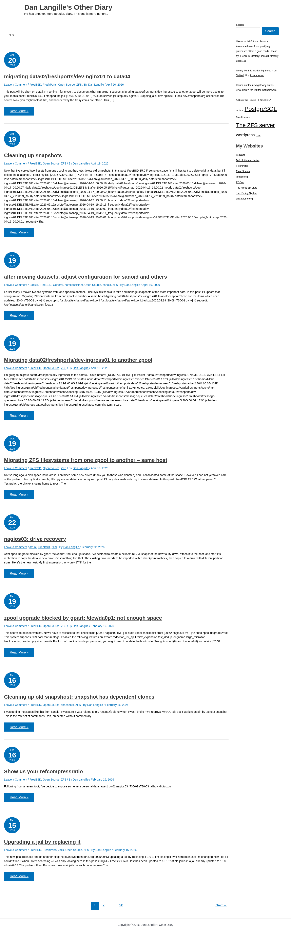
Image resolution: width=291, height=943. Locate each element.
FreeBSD (35, 84)
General (58, 285)
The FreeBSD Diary (246, 187)
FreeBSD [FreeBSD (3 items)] (264, 99)
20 (121, 908)
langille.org (242, 176)
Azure (33, 548)
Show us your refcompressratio (43, 774)
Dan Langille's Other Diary (68, 7)
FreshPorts (49, 84)
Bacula (34, 285)
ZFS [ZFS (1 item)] (258, 135)
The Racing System (246, 193)
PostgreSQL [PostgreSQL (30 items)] (261, 108)
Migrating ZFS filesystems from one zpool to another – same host (85, 461)
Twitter (239, 75)
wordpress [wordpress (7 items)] (245, 135)
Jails (61, 852)
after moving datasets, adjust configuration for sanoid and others (85, 277)
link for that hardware (265, 90)
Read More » (22, 112)
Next (221, 908)
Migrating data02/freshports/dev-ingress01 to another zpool (78, 361)
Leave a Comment (15, 84)
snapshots (67, 707)
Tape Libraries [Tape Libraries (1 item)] (243, 117)
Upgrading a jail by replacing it (42, 844)
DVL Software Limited (247, 160)
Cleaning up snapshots (33, 156)
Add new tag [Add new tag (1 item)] (242, 100)
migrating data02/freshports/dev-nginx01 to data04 (67, 76)
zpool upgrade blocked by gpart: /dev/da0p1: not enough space (83, 620)
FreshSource (243, 171)
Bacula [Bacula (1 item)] (253, 100)
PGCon (240, 182)
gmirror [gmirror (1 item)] (239, 110)
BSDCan (241, 155)
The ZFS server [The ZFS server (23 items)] (255, 125)
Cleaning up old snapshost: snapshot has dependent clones (79, 699)
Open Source (66, 84)
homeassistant (74, 285)
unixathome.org (244, 198)
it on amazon (257, 75)
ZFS (79, 84)
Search (240, 24)
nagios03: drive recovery (35, 541)
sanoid (107, 285)
